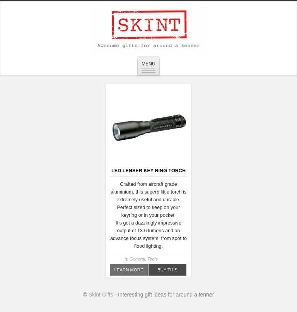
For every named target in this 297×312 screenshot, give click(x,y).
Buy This (167, 269)
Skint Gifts (101, 294)
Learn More (128, 269)
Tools (152, 259)
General (137, 259)
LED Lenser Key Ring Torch (148, 170)
